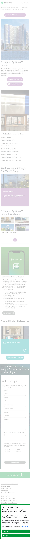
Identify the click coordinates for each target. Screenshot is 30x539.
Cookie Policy (24, 526)
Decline (5, 531)
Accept (5, 536)
